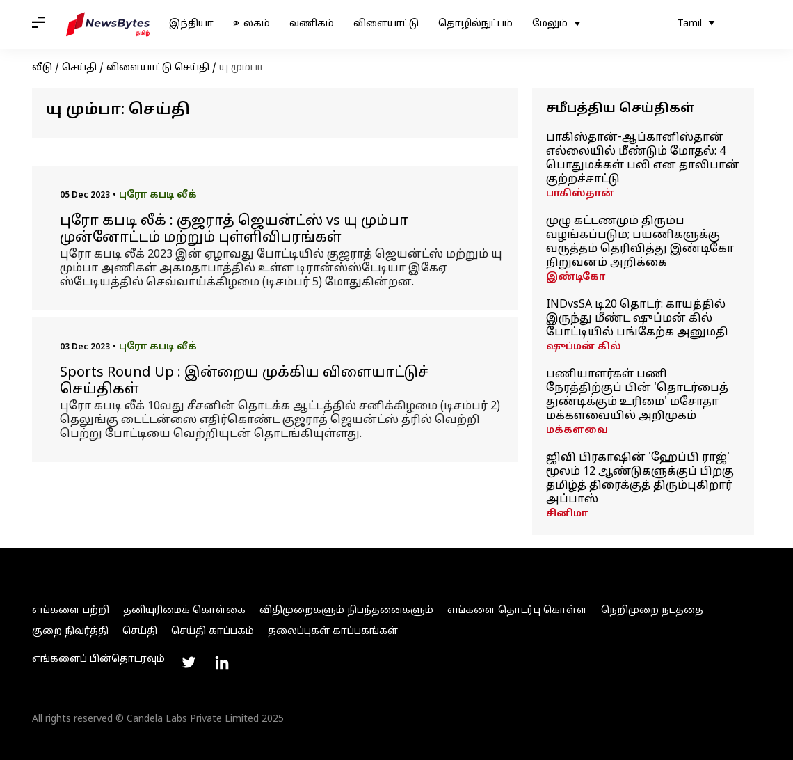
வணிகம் (311, 24)
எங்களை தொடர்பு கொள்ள (517, 611)
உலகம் (251, 24)
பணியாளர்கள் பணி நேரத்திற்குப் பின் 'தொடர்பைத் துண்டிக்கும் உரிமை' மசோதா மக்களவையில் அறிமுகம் (637, 395)
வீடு (42, 68)
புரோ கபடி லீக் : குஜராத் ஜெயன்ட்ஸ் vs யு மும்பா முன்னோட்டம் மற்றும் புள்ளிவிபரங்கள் (234, 229)
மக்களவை (577, 430)
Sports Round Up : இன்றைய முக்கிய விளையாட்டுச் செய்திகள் (244, 381)
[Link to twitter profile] (188, 662)
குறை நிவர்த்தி (70, 632)
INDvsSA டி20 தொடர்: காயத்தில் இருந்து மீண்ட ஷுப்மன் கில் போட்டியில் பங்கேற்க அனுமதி (637, 319)
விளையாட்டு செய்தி (157, 68)
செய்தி (79, 68)
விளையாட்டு (386, 24)
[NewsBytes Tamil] (108, 24)
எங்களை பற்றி (70, 611)
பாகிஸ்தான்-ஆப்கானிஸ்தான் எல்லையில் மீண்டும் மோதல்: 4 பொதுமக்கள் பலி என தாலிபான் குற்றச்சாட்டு (642, 159)
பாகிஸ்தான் (580, 194)
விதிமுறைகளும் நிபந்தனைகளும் (346, 611)
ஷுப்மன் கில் (583, 347)
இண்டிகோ (575, 277)
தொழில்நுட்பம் (475, 24)
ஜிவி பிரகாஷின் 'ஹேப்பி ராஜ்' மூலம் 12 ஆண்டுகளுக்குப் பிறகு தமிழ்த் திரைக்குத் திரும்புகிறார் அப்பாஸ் (640, 479)
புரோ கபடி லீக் (158, 195)
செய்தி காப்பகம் (212, 632)
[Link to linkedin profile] (222, 662)
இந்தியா (191, 24)
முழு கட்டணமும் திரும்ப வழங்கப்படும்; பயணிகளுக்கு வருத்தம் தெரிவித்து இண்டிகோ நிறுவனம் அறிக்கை (640, 242)
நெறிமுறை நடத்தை (652, 611)
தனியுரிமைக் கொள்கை (184, 611)
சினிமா (567, 514)
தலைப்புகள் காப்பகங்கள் (333, 632)
